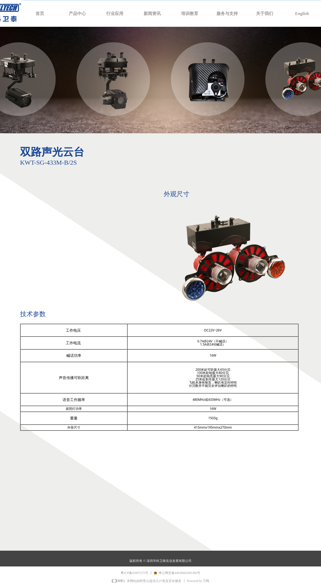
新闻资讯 (152, 13)
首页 (40, 13)
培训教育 (189, 13)
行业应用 (114, 13)
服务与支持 (227, 13)
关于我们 (264, 13)
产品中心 (77, 13)
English (302, 13)
